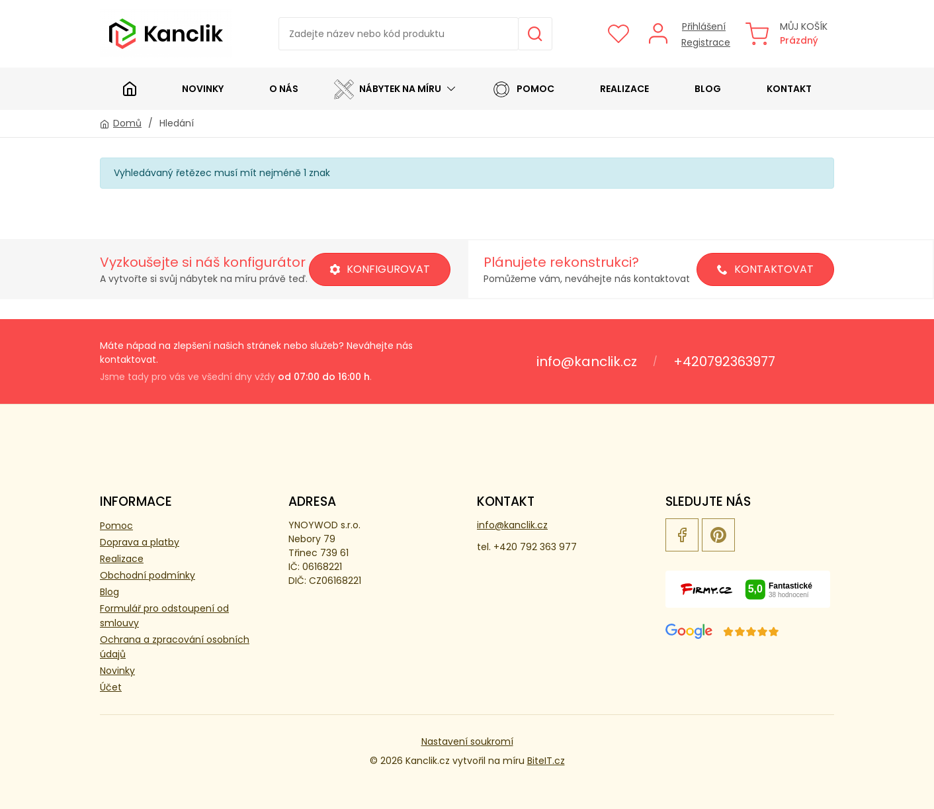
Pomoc (522, 88)
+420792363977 (724, 361)
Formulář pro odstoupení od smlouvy (164, 616)
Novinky (203, 88)
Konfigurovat (379, 269)
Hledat (535, 33)
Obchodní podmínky (147, 575)
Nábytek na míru (387, 88)
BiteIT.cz (546, 760)
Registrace (705, 42)
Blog (708, 88)
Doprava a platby (139, 542)
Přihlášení (704, 26)
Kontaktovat (765, 269)
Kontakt (789, 88)
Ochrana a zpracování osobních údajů (174, 647)
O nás (283, 88)
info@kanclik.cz (586, 361)
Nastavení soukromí (467, 741)
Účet (111, 687)
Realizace (624, 88)
